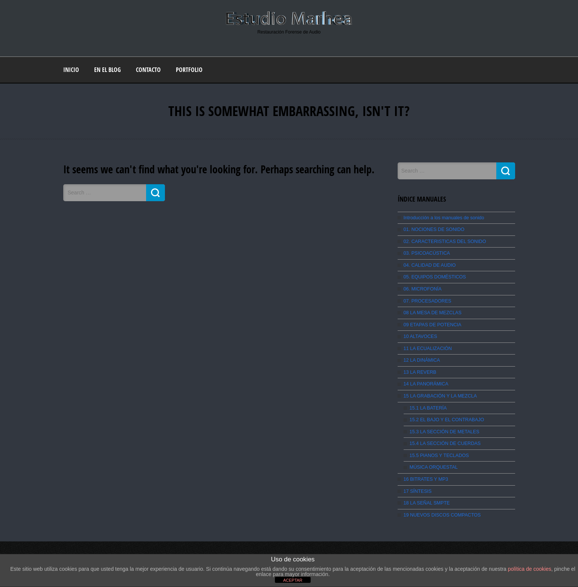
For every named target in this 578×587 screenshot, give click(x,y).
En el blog (107, 69)
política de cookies (529, 569)
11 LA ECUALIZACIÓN (427, 346)
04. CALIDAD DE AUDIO (429, 264)
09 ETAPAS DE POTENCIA (431, 322)
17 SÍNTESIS (417, 486)
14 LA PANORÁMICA (425, 381)
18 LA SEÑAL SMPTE (426, 497)
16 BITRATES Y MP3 (425, 474)
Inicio (71, 69)
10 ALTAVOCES (420, 334)
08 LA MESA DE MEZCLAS (431, 310)
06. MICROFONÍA (422, 287)
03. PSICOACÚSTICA (426, 252)
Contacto (148, 69)
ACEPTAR (292, 580)
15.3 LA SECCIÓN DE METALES (443, 427)
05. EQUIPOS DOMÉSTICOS (434, 275)
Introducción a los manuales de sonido (442, 217)
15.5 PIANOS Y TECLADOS (438, 451)
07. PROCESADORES (426, 299)
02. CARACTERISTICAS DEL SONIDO (443, 240)
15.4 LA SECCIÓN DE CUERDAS (444, 439)
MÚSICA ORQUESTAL (433, 462)
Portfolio (189, 69)
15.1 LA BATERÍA (427, 404)
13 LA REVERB (419, 369)
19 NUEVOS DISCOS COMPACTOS (440, 509)
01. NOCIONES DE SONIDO (433, 229)
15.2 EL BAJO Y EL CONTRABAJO (445, 416)
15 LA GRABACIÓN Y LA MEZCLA (439, 392)
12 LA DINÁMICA (421, 357)
